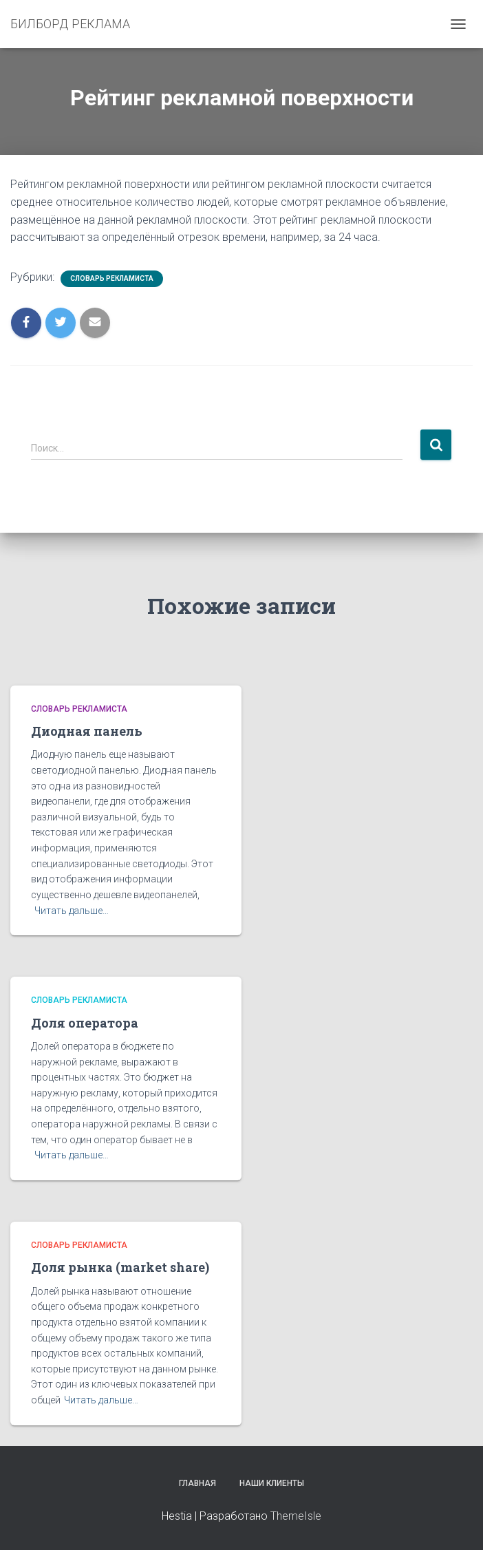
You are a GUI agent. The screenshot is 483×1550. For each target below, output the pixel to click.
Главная (197, 1483)
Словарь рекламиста (111, 278)
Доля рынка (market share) (120, 1267)
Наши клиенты (271, 1483)
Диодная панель (86, 731)
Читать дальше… (71, 910)
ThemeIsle (295, 1515)
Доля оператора (84, 1023)
